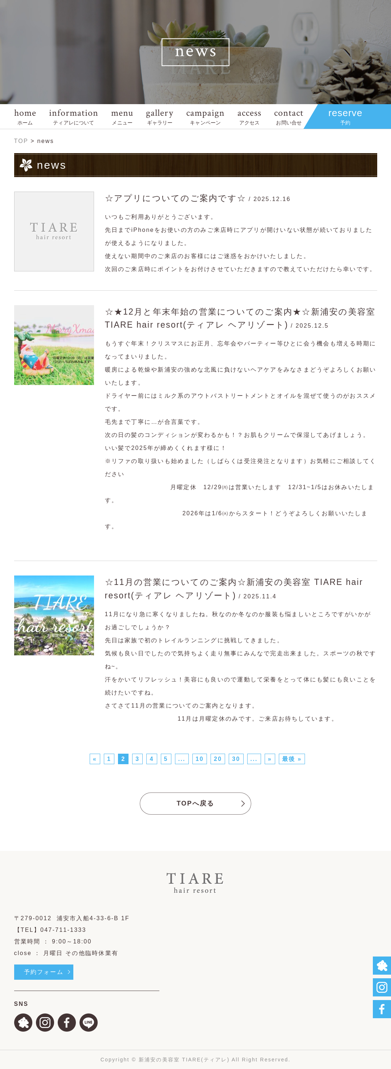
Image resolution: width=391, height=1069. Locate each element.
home (25, 116)
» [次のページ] (270, 759)
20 (218, 759)
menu (122, 116)
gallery (159, 116)
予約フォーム (44, 972)
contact (289, 116)
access (249, 116)
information (73, 116)
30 (236, 759)
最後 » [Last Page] (292, 759)
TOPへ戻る (195, 803)
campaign (205, 116)
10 (200, 759)
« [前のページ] (95, 759)
